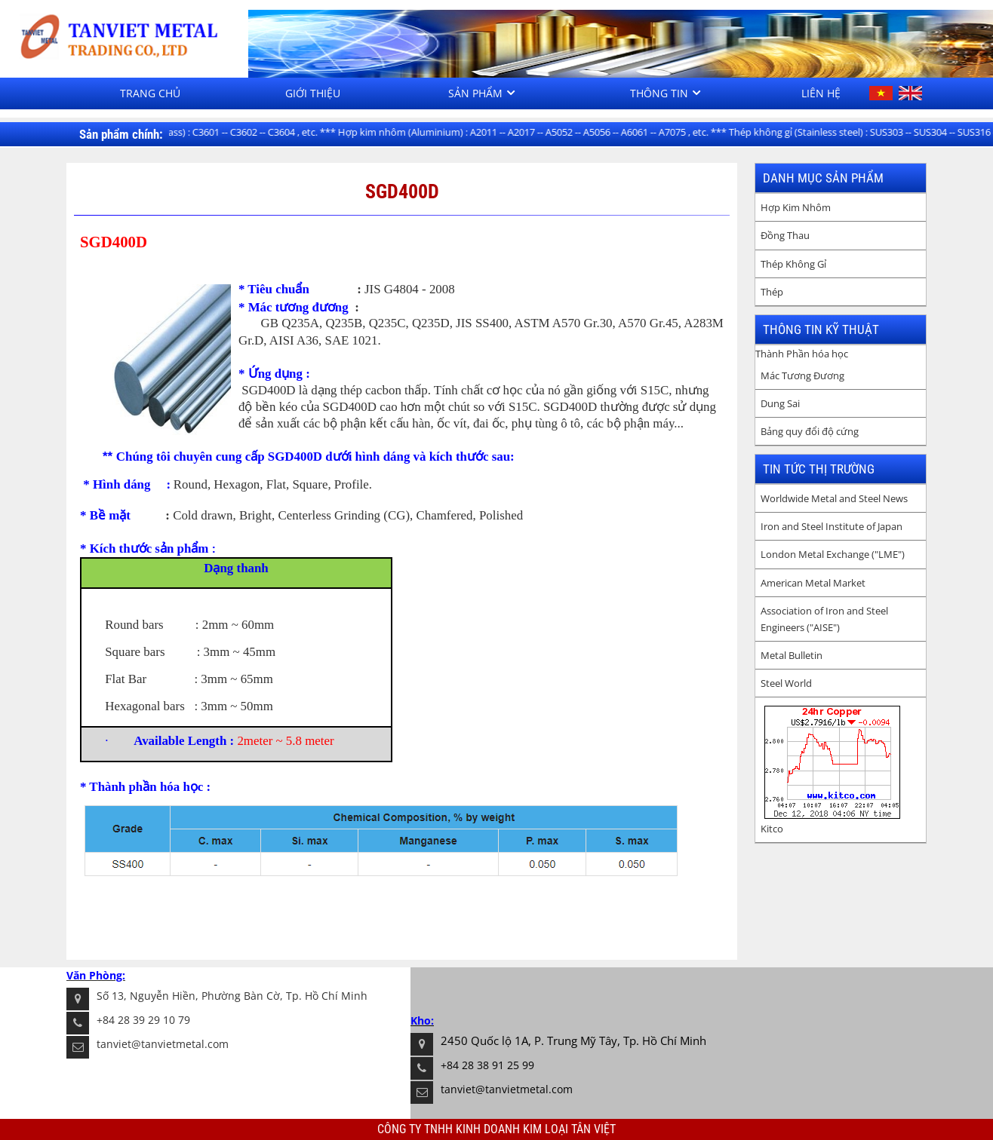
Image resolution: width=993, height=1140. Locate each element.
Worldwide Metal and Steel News (834, 498)
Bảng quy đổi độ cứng (810, 431)
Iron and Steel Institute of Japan (831, 526)
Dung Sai (780, 403)
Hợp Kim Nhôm (796, 207)
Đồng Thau (785, 235)
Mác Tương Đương (802, 375)
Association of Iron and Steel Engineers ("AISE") (824, 619)
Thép (772, 292)
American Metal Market (813, 583)
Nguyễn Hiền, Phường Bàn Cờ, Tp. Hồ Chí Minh (248, 995)
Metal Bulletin (791, 655)
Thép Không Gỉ (793, 264)
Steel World (786, 683)
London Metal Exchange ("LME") (833, 554)
